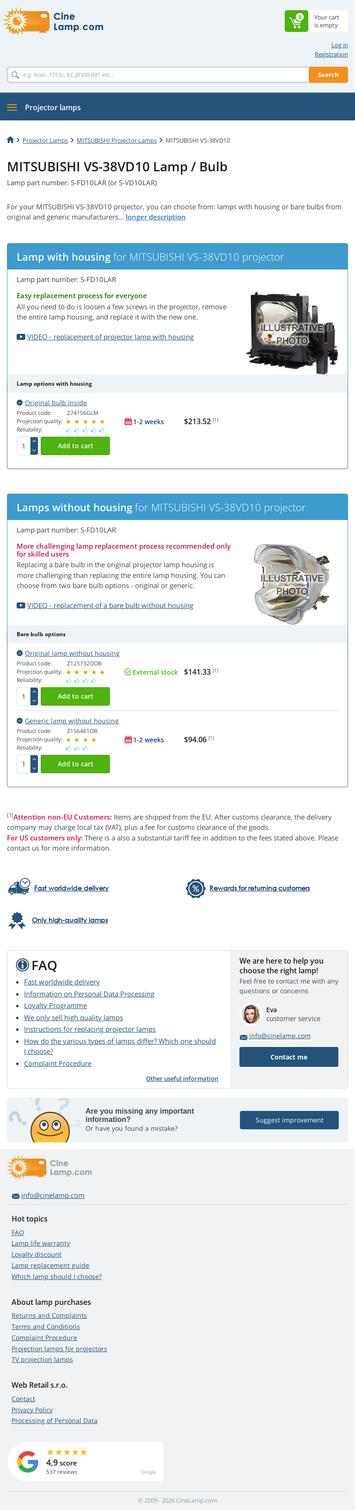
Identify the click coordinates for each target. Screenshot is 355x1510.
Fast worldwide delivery (62, 981)
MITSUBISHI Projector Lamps (117, 140)
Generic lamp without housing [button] (68, 720)
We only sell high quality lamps (73, 1017)
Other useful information (182, 1078)
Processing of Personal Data (55, 1420)
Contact (23, 1398)
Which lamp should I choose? (57, 1276)
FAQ (18, 1232)
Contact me (288, 1057)
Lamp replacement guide (50, 1265)
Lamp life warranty (41, 1243)
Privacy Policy (32, 1409)
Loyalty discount (36, 1254)
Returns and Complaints (49, 1315)
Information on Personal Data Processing (89, 993)
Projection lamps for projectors (59, 1348)
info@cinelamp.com (280, 1035)
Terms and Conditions (46, 1326)
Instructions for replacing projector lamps (90, 1029)
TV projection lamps (42, 1359)
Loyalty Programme (55, 1005)
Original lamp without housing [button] (68, 653)
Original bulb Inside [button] (52, 402)
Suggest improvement (290, 1119)
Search (328, 74)
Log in (339, 45)
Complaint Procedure (58, 1063)
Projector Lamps (45, 140)
